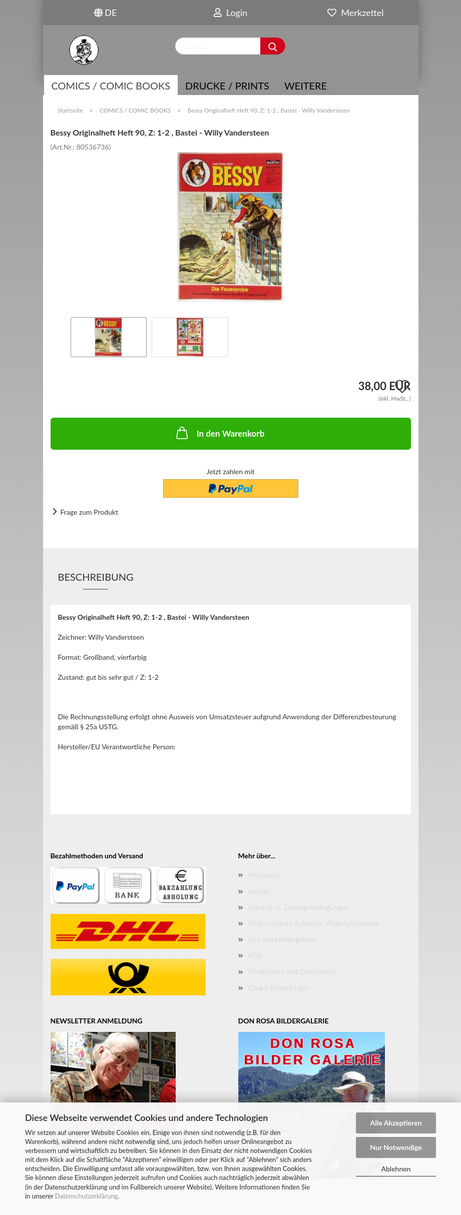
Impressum (264, 874)
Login (231, 12)
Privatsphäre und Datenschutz (292, 971)
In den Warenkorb (219, 433)
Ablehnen (396, 1168)
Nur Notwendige (395, 1147)
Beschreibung (96, 577)
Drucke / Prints (227, 86)
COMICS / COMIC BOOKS (111, 86)
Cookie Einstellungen (279, 987)
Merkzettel (355, 12)
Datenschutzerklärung (86, 1196)
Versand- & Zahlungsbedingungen (298, 907)
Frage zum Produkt (89, 512)
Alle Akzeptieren (396, 1122)
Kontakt (259, 891)
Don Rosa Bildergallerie (282, 939)
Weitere (305, 86)
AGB (255, 955)
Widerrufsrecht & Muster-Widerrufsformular (314, 923)
